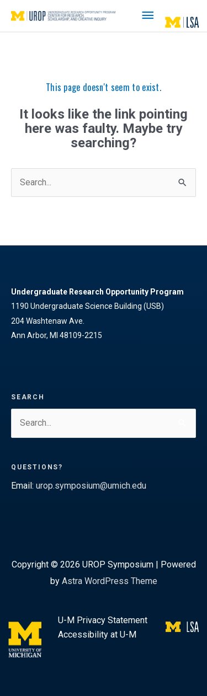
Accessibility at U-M (97, 634)
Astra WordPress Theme (109, 581)
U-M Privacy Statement (102, 620)
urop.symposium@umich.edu (91, 485)
